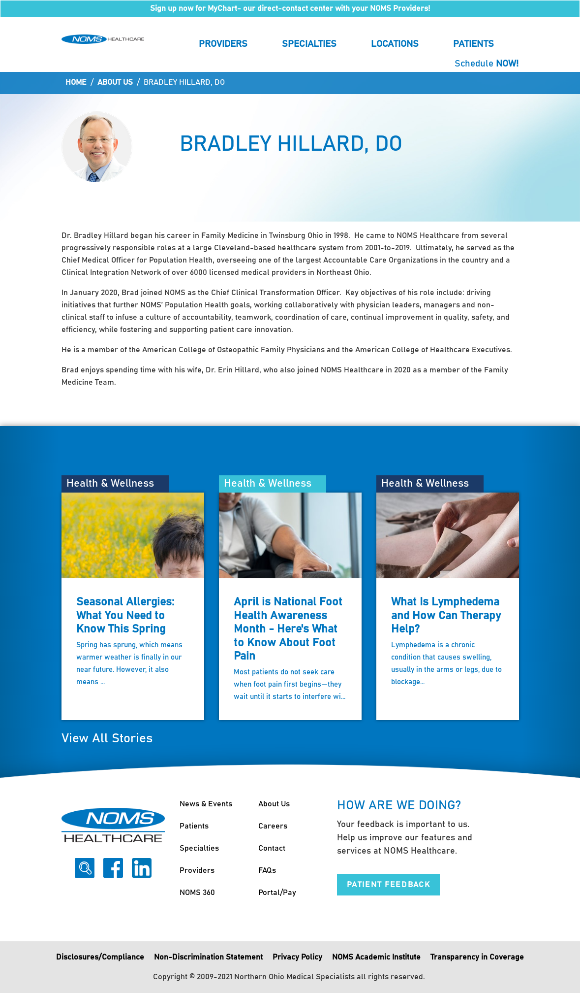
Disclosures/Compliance (100, 957)
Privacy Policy (297, 957)
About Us (115, 82)
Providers (223, 44)
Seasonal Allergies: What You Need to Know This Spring (125, 615)
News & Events (206, 804)
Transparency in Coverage (477, 957)
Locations (395, 44)
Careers (272, 826)
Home (76, 82)
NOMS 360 (197, 892)
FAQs (267, 870)
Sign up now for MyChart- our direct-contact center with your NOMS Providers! (290, 8)
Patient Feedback (388, 885)
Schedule (487, 63)
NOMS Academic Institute (376, 957)
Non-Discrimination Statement (208, 957)
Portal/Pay (277, 892)
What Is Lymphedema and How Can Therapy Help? (446, 615)
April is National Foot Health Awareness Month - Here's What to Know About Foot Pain (288, 629)
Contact (271, 848)
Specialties (309, 44)
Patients (473, 44)
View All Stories (107, 738)
